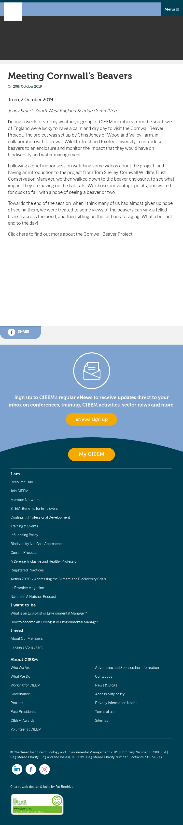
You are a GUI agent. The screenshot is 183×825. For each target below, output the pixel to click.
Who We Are (20, 667)
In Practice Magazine (27, 588)
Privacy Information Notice (116, 703)
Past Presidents (23, 711)
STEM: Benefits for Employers (34, 508)
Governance (20, 694)
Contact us (103, 676)
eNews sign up (92, 419)
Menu (172, 9)
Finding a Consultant (26, 647)
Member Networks (25, 500)
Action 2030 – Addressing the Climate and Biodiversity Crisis (58, 579)
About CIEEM (24, 659)
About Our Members (27, 638)
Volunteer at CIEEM (26, 729)
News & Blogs (106, 685)
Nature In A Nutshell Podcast (33, 596)
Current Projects (24, 552)
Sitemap (101, 720)
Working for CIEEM (26, 685)
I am (15, 473)
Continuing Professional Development (40, 517)
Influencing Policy (24, 535)
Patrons (17, 703)
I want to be (23, 605)
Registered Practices (27, 570)
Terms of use (105, 711)
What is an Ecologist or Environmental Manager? (49, 613)
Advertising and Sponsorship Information (127, 667)
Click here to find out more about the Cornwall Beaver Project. (71, 234)
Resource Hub (22, 482)
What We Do (20, 676)
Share (18, 332)
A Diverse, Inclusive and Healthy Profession (44, 561)
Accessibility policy (110, 694)
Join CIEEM (19, 491)
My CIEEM (91, 454)
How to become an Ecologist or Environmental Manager (54, 622)
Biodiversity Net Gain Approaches (37, 544)
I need (17, 630)
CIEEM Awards (22, 720)
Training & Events (24, 526)
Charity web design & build (30, 787)
